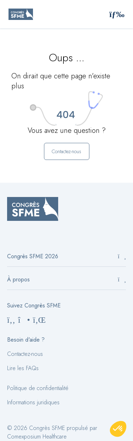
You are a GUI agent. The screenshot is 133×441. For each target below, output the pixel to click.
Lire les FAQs (23, 368)
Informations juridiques (33, 402)
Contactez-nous (25, 354)
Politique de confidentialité (37, 388)
